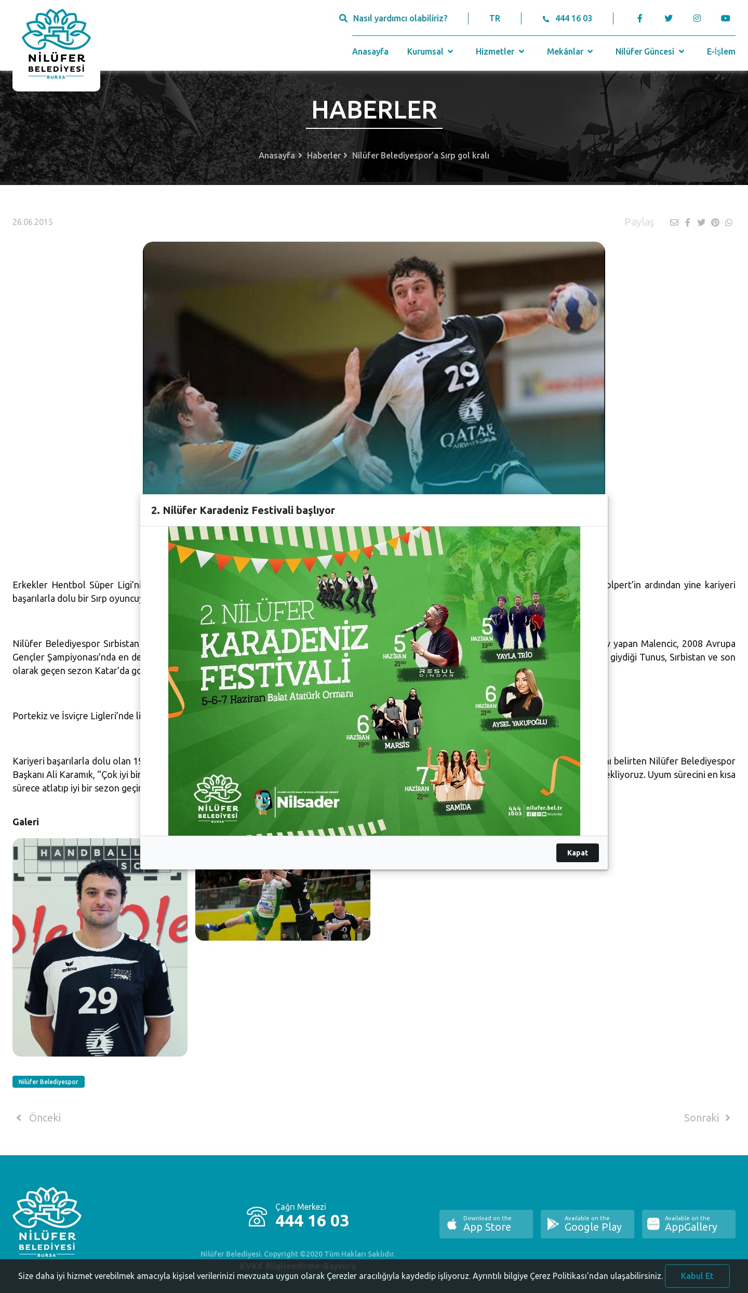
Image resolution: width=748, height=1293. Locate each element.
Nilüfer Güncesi (651, 51)
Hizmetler (501, 51)
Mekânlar (571, 51)
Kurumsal (431, 51)
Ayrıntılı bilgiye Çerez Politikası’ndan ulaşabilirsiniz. (568, 1279)
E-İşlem (721, 51)
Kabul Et (697, 1279)
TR (494, 18)
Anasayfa (370, 51)
